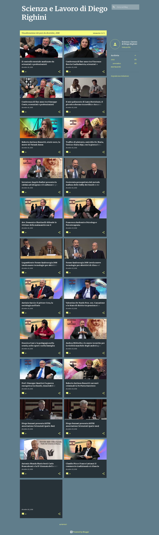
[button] (59, 71)
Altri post (63, 524)
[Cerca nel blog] (127, 7)
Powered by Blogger (79, 532)
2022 (113, 60)
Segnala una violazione (120, 76)
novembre (117, 63)
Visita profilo (126, 47)
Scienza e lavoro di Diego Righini (129, 43)
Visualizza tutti (99, 33)
